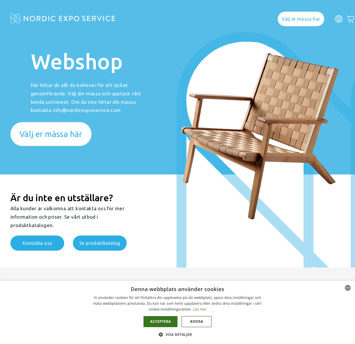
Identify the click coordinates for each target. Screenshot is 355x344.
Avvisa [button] (196, 321)
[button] (177, 334)
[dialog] (177, 312)
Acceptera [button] (160, 321)
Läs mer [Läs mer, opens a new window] (200, 309)
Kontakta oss (37, 243)
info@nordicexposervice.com (87, 110)
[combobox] (348, 288)
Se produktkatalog (99, 243)
